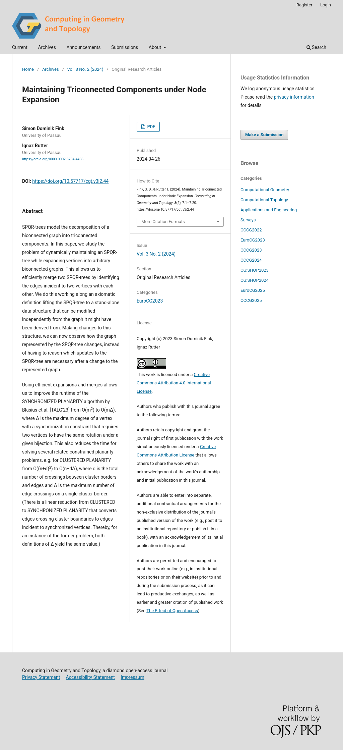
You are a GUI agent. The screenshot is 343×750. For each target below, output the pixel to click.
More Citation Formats (163, 221)
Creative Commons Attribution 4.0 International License (174, 383)
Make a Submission (264, 134)
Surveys (248, 219)
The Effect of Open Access (172, 610)
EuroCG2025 (253, 290)
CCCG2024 (251, 260)
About (155, 47)
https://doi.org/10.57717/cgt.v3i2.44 (70, 181)
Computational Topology (264, 199)
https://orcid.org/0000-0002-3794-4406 (52, 159)
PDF (150, 126)
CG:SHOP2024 (255, 280)
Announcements (83, 47)
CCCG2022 (251, 229)
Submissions (124, 47)
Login (325, 4)
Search (316, 47)
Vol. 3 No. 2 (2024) (85, 69)
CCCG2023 (251, 250)
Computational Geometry (265, 189)
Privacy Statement (41, 677)
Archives (47, 47)
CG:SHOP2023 (255, 270)
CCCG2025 (251, 300)
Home (28, 69)
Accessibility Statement (90, 677)
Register (304, 4)
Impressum (132, 677)
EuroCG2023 (150, 301)
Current (19, 47)
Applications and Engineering (269, 209)
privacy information (294, 97)
